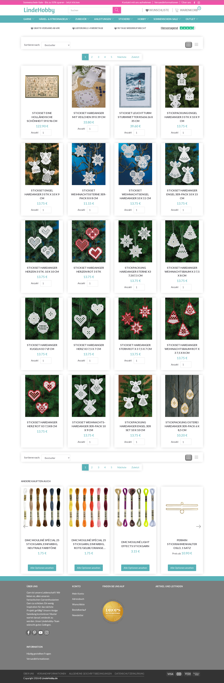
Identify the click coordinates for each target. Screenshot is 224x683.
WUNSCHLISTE (157, 10)
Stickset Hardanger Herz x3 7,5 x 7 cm (89, 347)
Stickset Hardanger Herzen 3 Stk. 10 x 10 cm (42, 269)
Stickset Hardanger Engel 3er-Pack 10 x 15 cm (182, 194)
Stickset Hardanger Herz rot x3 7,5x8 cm (42, 424)
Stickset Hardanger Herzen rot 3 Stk (89, 269)
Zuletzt (135, 56)
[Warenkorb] (188, 9)
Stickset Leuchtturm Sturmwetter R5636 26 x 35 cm (135, 116)
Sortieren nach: (32, 44)
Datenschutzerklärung (129, 673)
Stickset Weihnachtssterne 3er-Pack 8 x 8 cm (88, 194)
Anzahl (35, 132)
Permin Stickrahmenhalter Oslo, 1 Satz (182, 544)
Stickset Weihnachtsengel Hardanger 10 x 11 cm (135, 194)
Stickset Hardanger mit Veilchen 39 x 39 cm (88, 114)
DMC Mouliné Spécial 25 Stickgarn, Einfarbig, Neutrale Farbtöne (42, 544)
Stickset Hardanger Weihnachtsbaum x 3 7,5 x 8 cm (182, 271)
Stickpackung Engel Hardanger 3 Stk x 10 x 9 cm (182, 116)
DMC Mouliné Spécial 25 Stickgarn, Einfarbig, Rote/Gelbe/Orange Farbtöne (89, 544)
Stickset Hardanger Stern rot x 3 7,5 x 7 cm (135, 347)
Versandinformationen (166, 2)
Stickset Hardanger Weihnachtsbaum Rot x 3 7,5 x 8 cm (182, 348)
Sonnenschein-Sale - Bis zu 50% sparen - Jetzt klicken (51, 2)
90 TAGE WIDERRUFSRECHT (131, 28)
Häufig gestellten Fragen (39, 653)
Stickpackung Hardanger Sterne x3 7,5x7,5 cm (135, 271)
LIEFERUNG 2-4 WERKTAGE (89, 28)
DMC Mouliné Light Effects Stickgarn (135, 544)
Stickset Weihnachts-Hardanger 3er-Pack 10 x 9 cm (89, 426)
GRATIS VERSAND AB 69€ (47, 28)
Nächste (121, 56)
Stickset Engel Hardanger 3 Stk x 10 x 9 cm (42, 194)
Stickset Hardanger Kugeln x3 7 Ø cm (42, 347)
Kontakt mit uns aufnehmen (136, 2)
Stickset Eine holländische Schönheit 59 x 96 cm (42, 116)
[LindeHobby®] (39, 9)
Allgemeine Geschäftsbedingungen (90, 673)
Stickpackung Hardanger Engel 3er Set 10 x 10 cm (135, 426)
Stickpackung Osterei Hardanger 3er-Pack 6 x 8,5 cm (182, 426)
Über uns (186, 2)
